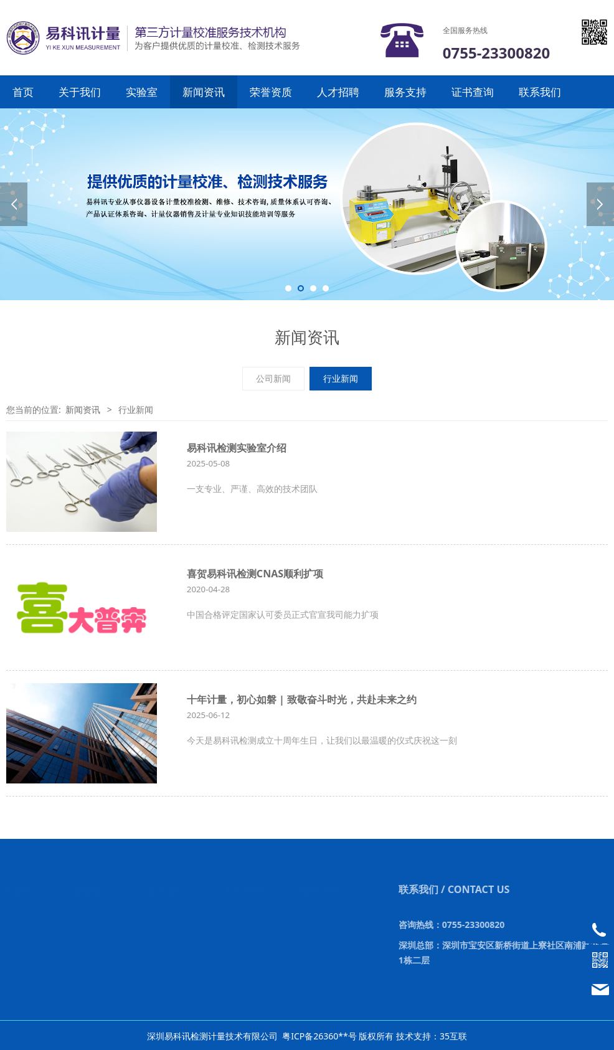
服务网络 (318, 906)
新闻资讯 (203, 92)
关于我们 (80, 92)
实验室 (142, 92)
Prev (13, 204)
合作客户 (318, 921)
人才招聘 (338, 92)
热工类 (84, 980)
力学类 (84, 966)
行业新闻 (340, 378)
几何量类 (88, 951)
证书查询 (472, 92)
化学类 (84, 936)
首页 (23, 92)
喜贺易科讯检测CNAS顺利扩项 (255, 573)
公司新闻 (273, 378)
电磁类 (84, 921)
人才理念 (241, 906)
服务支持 (405, 92)
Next (600, 204)
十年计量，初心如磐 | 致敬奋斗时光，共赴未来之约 (302, 699)
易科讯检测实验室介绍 (236, 448)
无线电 (84, 906)
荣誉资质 (271, 92)
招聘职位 (241, 921)
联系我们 (540, 92)
